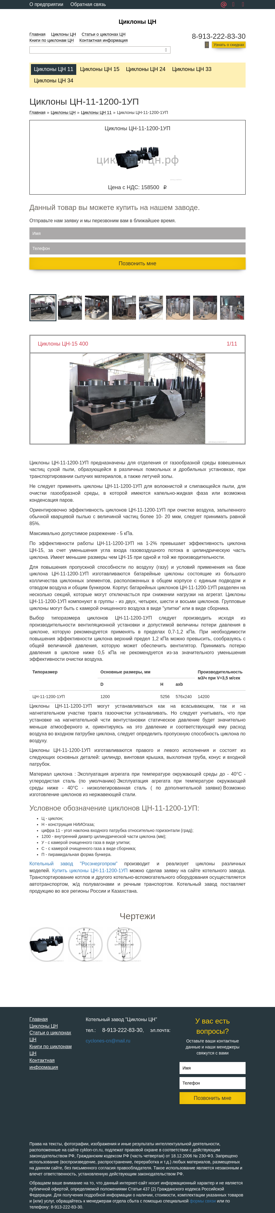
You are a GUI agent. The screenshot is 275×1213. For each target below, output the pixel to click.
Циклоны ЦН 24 (145, 69)
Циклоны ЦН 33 (191, 69)
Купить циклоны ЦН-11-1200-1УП (90, 870)
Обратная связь (88, 4)
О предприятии (46, 4)
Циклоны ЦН (137, 21)
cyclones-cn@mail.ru (108, 1040)
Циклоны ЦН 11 (53, 69)
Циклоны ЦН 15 (99, 69)
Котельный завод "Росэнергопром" (73, 863)
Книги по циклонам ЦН (51, 40)
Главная (37, 34)
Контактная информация (104, 40)
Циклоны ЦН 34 (53, 81)
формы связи (203, 1201)
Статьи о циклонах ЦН (103, 34)
